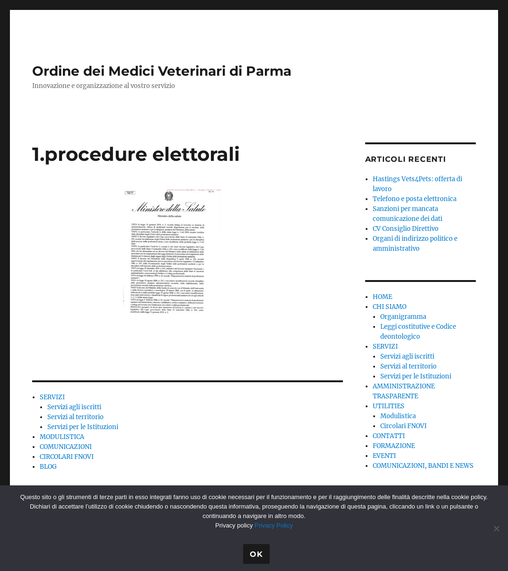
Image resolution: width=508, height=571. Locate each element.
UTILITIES (388, 406)
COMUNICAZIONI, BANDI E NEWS (423, 466)
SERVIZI (52, 397)
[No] (496, 528)
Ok (256, 554)
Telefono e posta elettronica (414, 199)
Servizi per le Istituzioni (82, 427)
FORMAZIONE (394, 446)
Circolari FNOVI (403, 426)
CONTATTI (389, 436)
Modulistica (398, 416)
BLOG (48, 467)
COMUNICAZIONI (66, 447)
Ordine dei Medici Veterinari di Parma (161, 71)
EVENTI (384, 456)
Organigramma (403, 317)
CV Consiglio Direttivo (405, 229)
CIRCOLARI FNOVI (67, 457)
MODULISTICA (62, 437)
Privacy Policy (273, 525)
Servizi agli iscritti (74, 407)
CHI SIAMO (389, 307)
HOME (382, 297)
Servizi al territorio (75, 417)
